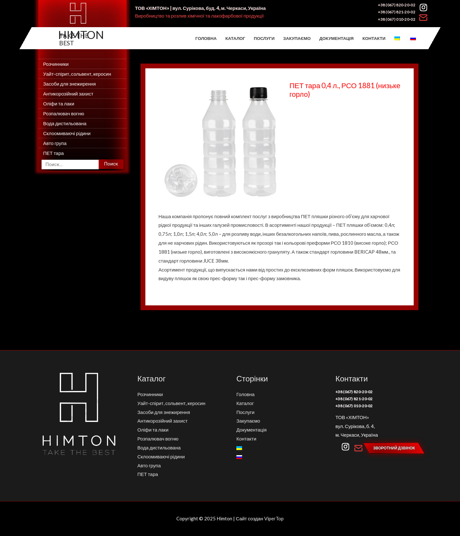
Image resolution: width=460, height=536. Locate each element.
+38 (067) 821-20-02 (396, 12)
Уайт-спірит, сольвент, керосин (77, 74)
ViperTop (274, 518)
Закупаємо (297, 38)
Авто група (54, 143)
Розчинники (56, 64)
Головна (206, 38)
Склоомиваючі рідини (67, 133)
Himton (81, 34)
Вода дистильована (65, 123)
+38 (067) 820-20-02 (396, 5)
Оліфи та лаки (58, 103)
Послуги (264, 38)
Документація (336, 38)
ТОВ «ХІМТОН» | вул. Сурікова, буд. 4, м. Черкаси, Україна (200, 8)
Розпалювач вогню (63, 113)
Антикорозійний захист (68, 93)
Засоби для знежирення (69, 84)
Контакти (373, 38)
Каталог (235, 38)
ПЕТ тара (53, 153)
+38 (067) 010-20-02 (396, 19)
